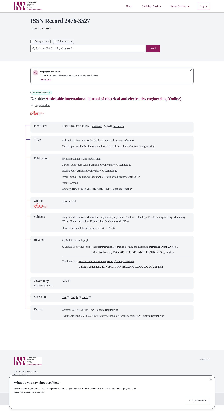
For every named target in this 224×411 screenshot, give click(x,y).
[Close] (211, 378)
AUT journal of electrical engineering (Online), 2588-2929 (111, 266)
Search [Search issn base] (152, 48)
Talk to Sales (46, 79)
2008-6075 (98, 126)
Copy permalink (41, 105)
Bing (64, 303)
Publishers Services (147, 6)
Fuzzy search (42, 41)
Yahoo (87, 303)
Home (122, 6)
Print (98, 159)
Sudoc (65, 286)
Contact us (204, 364)
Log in (203, 6)
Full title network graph (77, 241)
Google (76, 303)
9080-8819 (121, 126)
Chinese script (65, 41)
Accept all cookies (196, 400)
